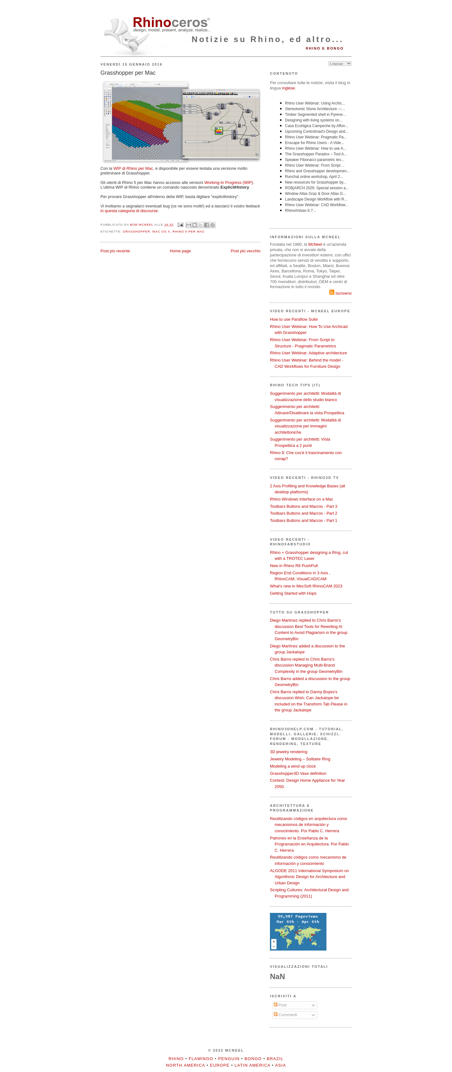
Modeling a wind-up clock (293, 766)
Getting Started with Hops (293, 593)
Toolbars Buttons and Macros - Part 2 (303, 513)
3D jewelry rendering (288, 751)
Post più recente (115, 251)
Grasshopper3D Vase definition (298, 773)
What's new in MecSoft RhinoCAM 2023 (306, 586)
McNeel (315, 244)
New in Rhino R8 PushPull (294, 565)
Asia (280, 1065)
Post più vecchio (246, 251)
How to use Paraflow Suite (294, 319)
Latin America (252, 1065)
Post (280, 1005)
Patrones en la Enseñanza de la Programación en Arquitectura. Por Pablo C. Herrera (309, 844)
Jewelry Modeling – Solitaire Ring (300, 759)
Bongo (253, 1058)
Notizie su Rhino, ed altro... (268, 39)
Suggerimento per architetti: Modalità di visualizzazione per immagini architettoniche (305, 426)
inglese (288, 88)
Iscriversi (340, 293)
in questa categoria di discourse (129, 210)
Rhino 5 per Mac (189, 231)
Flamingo (201, 1058)
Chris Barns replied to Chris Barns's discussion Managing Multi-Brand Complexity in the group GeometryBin (306, 665)
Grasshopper (136, 231)
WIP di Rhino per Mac (133, 168)
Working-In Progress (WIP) (228, 182)
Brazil (275, 1058)
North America (185, 1065)
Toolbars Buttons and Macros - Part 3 (303, 506)
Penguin (228, 1058)
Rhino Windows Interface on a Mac (301, 499)
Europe (220, 1065)
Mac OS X (161, 231)
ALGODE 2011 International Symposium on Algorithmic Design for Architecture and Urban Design (309, 876)
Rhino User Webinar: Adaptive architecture (308, 353)
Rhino (176, 1058)
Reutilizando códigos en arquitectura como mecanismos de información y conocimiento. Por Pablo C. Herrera (308, 824)
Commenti (285, 1014)
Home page (180, 251)
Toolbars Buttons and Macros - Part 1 (303, 520)
